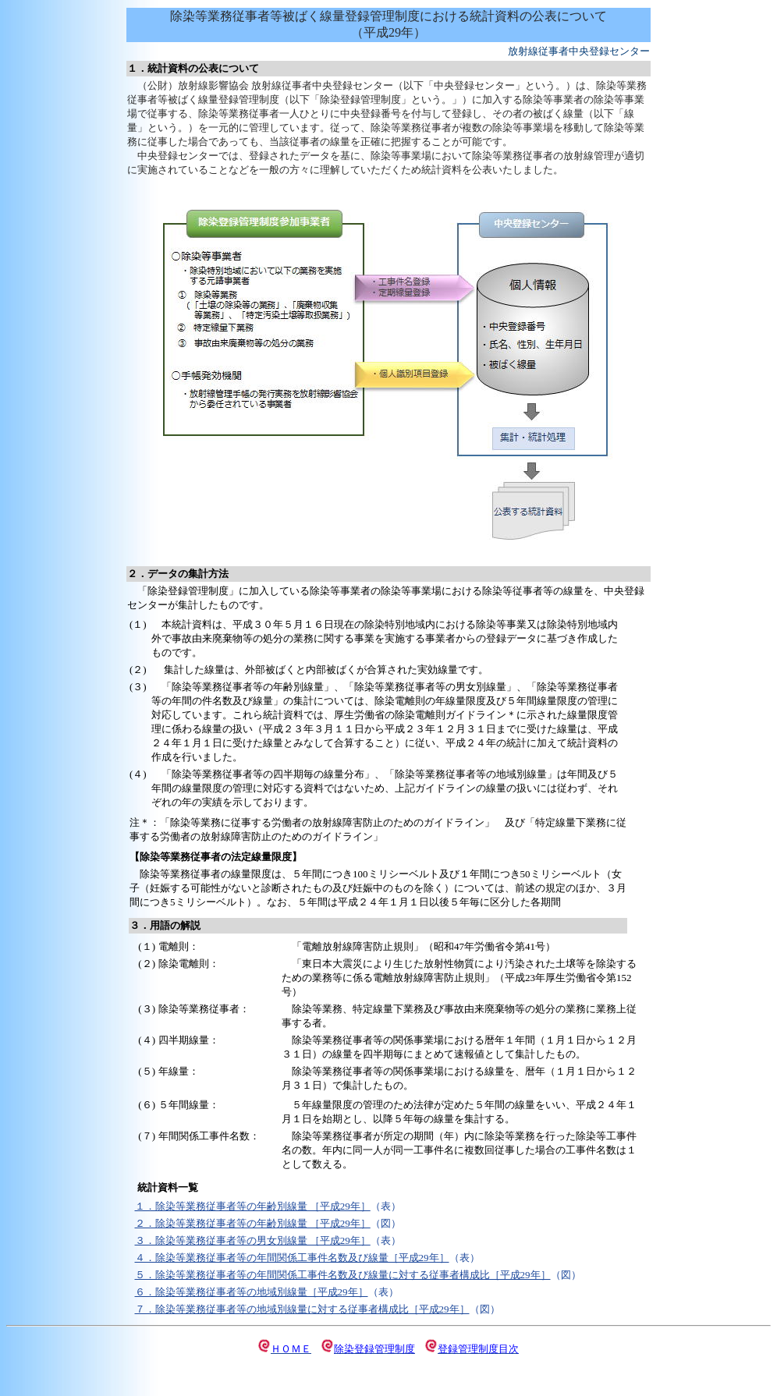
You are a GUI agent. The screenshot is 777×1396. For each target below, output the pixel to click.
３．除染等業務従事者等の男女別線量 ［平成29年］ (253, 1240)
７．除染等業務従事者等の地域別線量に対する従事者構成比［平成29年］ (302, 1309)
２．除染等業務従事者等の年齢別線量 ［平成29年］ (253, 1223)
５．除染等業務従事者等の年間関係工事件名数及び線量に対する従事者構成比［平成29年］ (343, 1275)
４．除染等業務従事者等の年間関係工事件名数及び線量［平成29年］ (292, 1257)
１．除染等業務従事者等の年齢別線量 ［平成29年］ (253, 1206)
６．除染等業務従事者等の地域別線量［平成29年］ (251, 1292)
